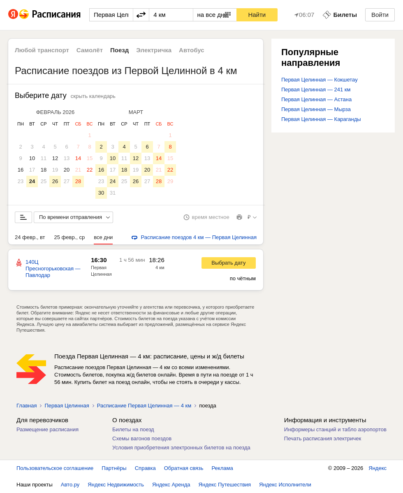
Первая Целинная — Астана (316, 99)
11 (43, 158)
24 (32, 181)
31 (113, 193)
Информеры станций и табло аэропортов (335, 429)
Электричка (153, 50)
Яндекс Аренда (171, 484)
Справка (145, 468)
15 (90, 158)
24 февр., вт (30, 237)
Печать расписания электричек (322, 438)
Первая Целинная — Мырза (316, 109)
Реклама (222, 468)
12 (55, 158)
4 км (159, 267)
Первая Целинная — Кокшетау (319, 80)
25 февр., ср (69, 237)
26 (55, 181)
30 (101, 193)
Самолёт (89, 50)
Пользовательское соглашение (54, 468)
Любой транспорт (42, 50)
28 (78, 181)
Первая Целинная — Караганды (321, 119)
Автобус (191, 50)
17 (32, 170)
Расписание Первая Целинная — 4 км (144, 405)
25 (43, 181)
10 (32, 158)
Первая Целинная (66, 405)
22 (90, 170)
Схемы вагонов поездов (141, 438)
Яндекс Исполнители (285, 484)
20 (66, 170)
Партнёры (114, 468)
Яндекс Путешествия (225, 484)
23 (20, 181)
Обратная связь (184, 468)
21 (78, 170)
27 (66, 181)
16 (20, 170)
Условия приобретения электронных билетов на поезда (181, 447)
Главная (26, 405)
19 (55, 170)
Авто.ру (70, 484)
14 (78, 158)
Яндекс (377, 468)
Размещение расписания (47, 429)
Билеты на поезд (133, 429)
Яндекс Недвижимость (116, 484)
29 (170, 181)
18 (43, 170)
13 (66, 158)
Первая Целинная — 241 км (316, 89)
